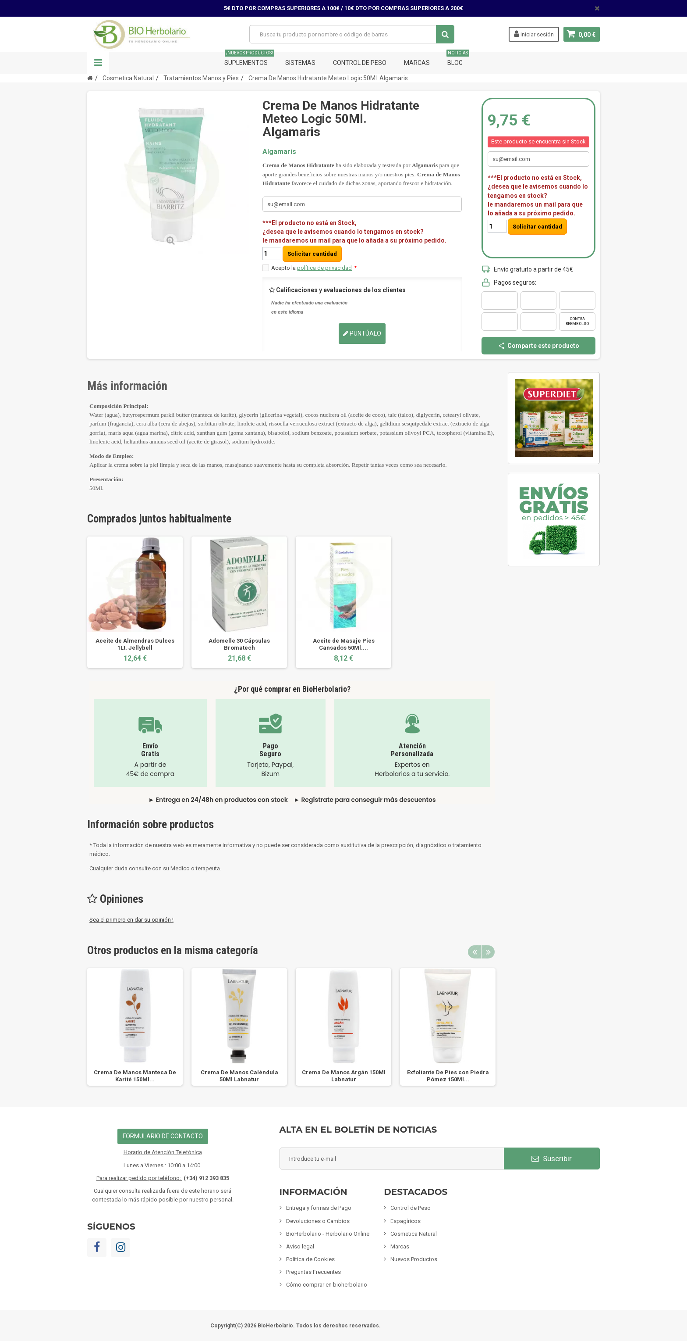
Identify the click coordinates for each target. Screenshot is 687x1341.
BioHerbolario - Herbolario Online (327, 1233)
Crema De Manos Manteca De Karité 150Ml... (135, 1076)
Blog (457, 59)
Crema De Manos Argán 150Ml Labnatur (344, 1076)
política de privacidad (324, 268)
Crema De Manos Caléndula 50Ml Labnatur (239, 1076)
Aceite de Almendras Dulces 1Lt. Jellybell (135, 644)
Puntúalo (362, 333)
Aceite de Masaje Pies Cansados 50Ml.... (344, 644)
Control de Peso (359, 62)
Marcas (417, 62)
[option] (135, 602)
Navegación (98, 63)
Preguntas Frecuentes (313, 1272)
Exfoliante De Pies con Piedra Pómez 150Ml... (448, 1076)
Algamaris (279, 151)
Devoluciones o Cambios (318, 1221)
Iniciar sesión (534, 34)
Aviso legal (300, 1246)
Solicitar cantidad (312, 253)
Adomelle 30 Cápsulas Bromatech (239, 644)
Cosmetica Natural (413, 1233)
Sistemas (300, 62)
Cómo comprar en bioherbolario (326, 1284)
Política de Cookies (310, 1259)
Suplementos (249, 59)
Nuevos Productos (413, 1259)
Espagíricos (405, 1221)
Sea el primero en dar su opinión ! (131, 919)
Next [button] (488, 951)
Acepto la (314, 268)
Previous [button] (474, 951)
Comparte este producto (538, 345)
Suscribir (551, 1158)
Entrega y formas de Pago (318, 1208)
